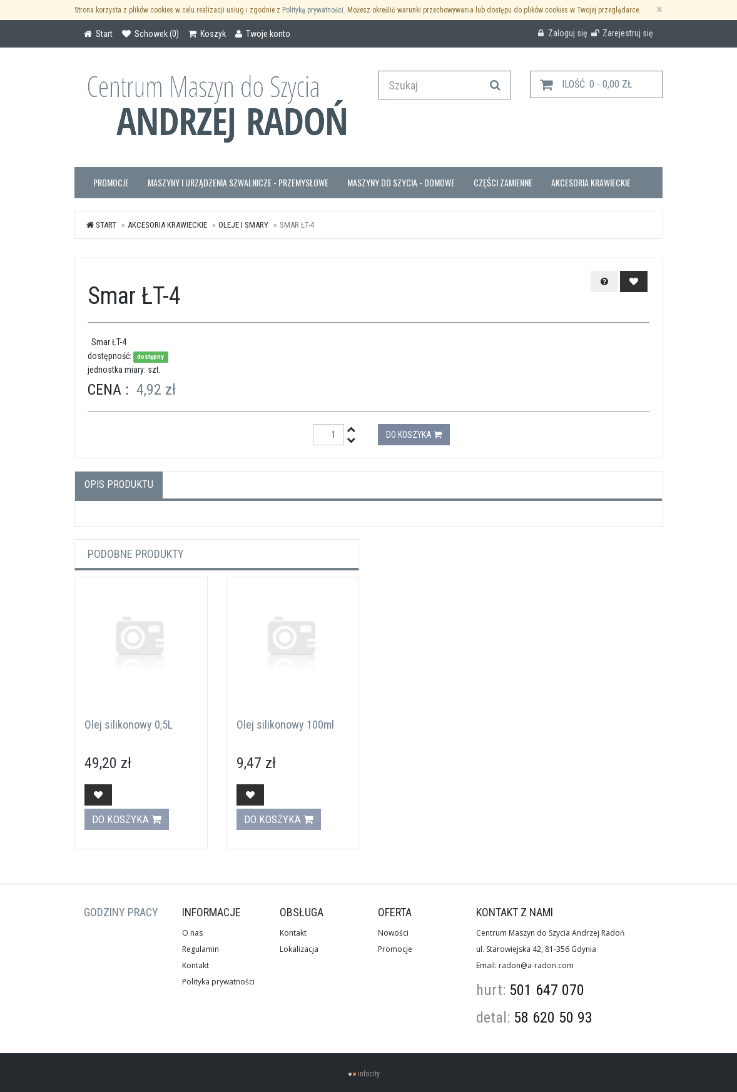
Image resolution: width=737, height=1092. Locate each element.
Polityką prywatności (312, 10)
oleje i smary (243, 225)
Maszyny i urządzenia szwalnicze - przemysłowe (238, 182)
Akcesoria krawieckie (591, 182)
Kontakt (195, 965)
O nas (192, 933)
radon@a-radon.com (536, 965)
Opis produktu (118, 484)
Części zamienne (503, 182)
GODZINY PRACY (121, 912)
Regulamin (200, 949)
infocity (369, 1073)
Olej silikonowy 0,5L (128, 724)
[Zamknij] (659, 9)
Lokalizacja (299, 949)
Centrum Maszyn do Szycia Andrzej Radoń (550, 933)
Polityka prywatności (218, 981)
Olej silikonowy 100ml (285, 724)
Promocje (111, 182)
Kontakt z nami (514, 912)
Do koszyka (414, 435)
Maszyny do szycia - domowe (401, 182)
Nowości (393, 933)
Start (101, 225)
